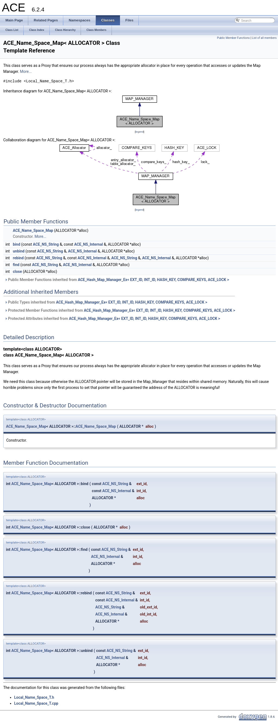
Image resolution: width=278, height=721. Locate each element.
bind (16, 244)
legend (139, 131)
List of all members (264, 38)
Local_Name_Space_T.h (34, 697)
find (16, 265)
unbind (18, 251)
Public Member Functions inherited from (117, 279)
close (17, 271)
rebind (18, 258)
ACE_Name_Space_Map (33, 230)
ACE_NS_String (46, 244)
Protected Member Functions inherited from (120, 310)
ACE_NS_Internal (88, 244)
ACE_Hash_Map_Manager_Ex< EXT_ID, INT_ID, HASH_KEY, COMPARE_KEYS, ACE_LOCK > (153, 279)
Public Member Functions (233, 38)
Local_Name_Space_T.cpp (36, 703)
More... (26, 71)
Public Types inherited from (106, 302)
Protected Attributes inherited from (112, 318)
